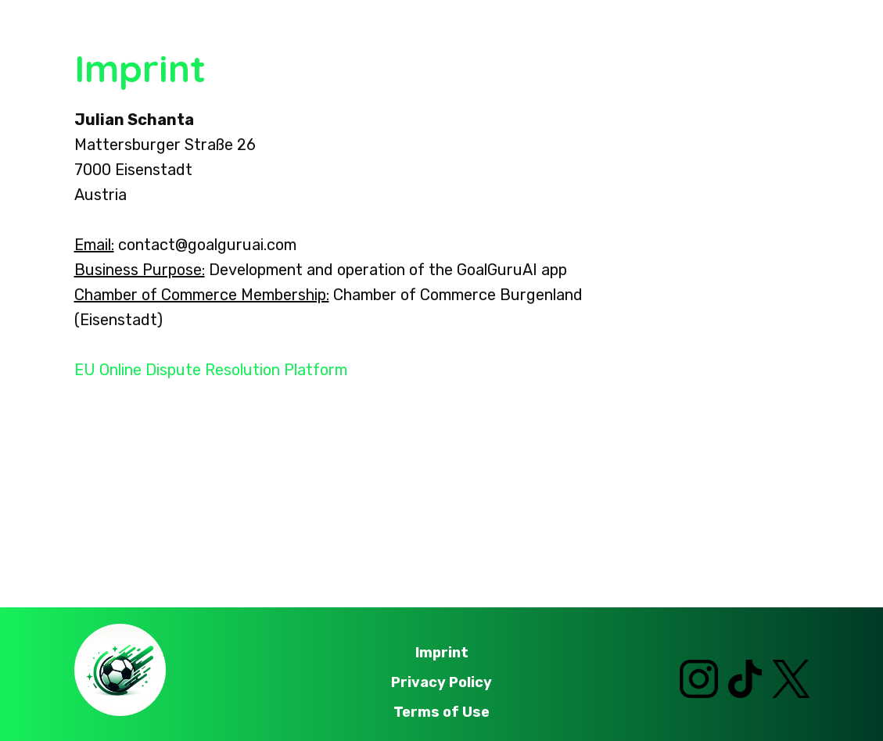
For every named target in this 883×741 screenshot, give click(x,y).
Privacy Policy (441, 682)
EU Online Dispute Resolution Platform (210, 369)
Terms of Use (441, 712)
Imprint (441, 652)
